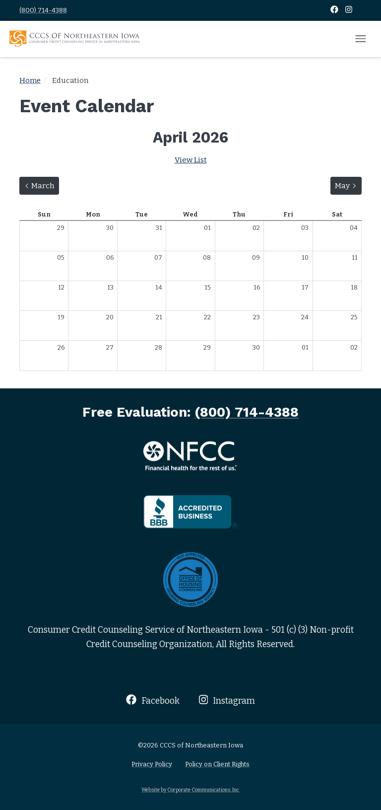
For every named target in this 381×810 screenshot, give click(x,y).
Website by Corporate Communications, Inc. (190, 790)
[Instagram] (349, 10)
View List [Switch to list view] (191, 159)
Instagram (227, 700)
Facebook (152, 700)
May (348, 184)
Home (30, 80)
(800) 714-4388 (43, 10)
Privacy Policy (151, 764)
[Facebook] (335, 10)
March (41, 184)
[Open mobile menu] (361, 39)
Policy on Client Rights (217, 764)
